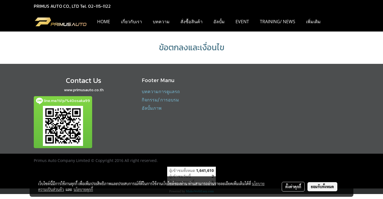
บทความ (161, 22)
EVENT (242, 22)
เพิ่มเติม (313, 22)
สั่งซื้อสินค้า (191, 22)
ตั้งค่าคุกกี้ (293, 186)
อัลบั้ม (219, 22)
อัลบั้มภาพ (152, 108)
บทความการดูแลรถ (161, 91)
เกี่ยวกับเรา (131, 22)
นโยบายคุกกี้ (83, 189)
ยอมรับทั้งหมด (322, 186)
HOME (103, 22)
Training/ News (277, 22)
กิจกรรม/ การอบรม (160, 99)
